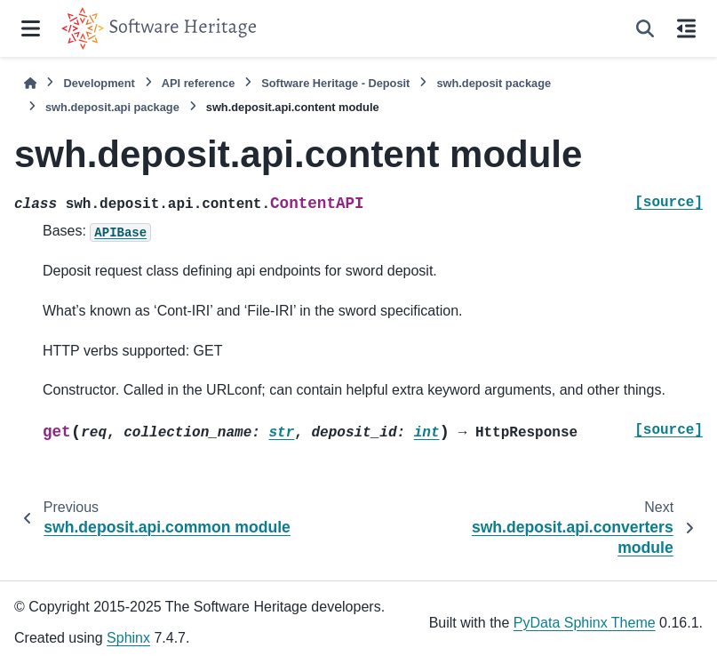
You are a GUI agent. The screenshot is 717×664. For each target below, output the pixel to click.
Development (98, 83)
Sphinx (128, 637)
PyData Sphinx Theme (585, 622)
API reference (198, 83)
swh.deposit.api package (112, 107)
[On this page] (686, 28)
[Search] (645, 28)
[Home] (30, 83)
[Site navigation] (30, 28)
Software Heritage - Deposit (335, 83)
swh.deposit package (493, 83)
